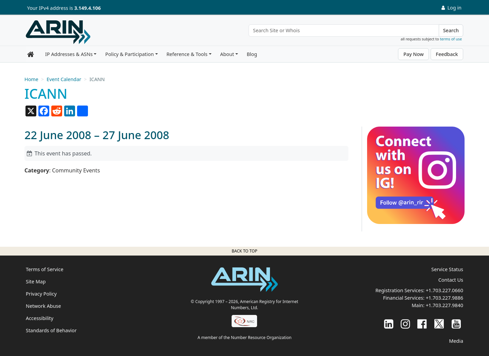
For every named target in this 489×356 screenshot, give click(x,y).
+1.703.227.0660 (444, 290)
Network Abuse (43, 306)
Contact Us (450, 280)
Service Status (447, 269)
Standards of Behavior (51, 330)
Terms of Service (45, 269)
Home (31, 79)
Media (456, 341)
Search (451, 30)
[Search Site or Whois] (344, 30)
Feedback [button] (447, 54)
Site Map (36, 281)
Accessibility (39, 318)
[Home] (58, 32)
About (227, 54)
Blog (252, 54)
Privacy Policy (41, 294)
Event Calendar (64, 79)
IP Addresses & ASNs (69, 54)
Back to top (244, 251)
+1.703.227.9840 (444, 305)
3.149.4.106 (87, 8)
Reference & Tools (186, 54)
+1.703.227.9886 (444, 298)
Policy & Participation (129, 54)
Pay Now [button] (413, 54)
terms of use (451, 38)
